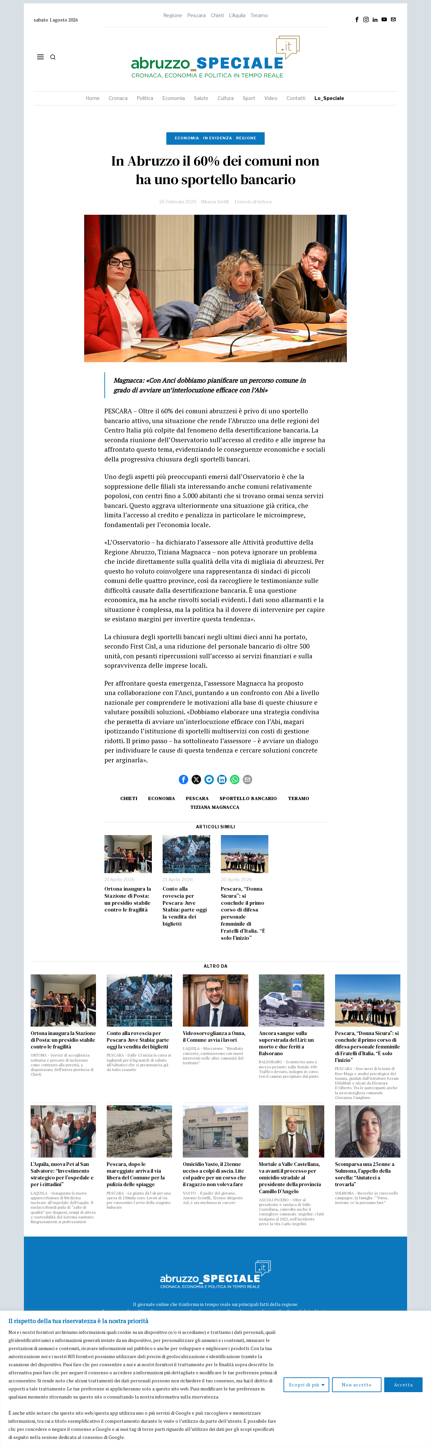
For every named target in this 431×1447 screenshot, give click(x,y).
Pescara (196, 15)
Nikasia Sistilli (215, 201)
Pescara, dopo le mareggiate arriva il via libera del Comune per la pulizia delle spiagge (136, 1174)
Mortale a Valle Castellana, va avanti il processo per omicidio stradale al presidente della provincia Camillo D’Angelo (290, 1178)
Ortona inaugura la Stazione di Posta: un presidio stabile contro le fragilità (127, 899)
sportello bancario (248, 798)
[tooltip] (357, 19)
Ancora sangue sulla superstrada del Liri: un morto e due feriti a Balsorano (286, 1043)
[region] (215, 1379)
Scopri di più (304, 1384)
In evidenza (217, 138)
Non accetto (357, 1384)
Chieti (217, 15)
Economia (187, 138)
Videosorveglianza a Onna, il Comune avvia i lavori (214, 1036)
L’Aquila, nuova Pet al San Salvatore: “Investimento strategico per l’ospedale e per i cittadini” (62, 1174)
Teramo (259, 15)
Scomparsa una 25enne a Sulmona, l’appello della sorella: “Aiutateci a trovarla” (364, 1174)
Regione (172, 15)
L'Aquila (237, 15)
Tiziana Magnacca (214, 807)
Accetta (403, 1384)
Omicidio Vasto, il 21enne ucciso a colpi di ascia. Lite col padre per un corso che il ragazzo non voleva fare (214, 1174)
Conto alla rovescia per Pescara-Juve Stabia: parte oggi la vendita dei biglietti (185, 906)
